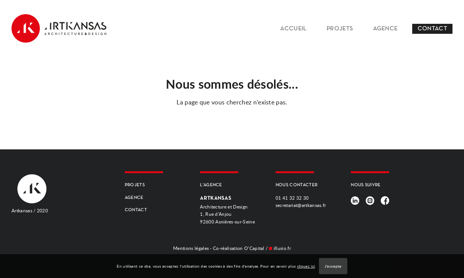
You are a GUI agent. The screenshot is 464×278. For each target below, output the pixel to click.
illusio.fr (282, 248)
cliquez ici (306, 266)
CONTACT (432, 28)
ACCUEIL (293, 28)
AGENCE (385, 28)
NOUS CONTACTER (296, 185)
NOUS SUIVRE (366, 185)
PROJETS (340, 28)
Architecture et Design (227, 210)
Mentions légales (191, 248)
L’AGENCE (211, 185)
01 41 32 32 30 (292, 198)
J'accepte (333, 266)
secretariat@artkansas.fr (301, 205)
